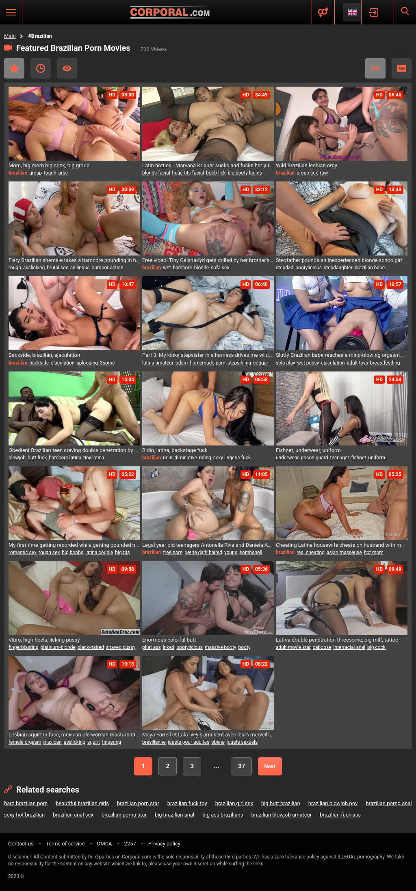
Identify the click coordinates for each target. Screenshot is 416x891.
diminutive (185, 457)
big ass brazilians (222, 815)
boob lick (215, 172)
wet (167, 267)
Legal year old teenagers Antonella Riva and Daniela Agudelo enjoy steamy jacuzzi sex (208, 545)
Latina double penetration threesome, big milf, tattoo (337, 640)
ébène (217, 742)
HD (401, 68)
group (35, 172)
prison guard (314, 457)
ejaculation (62, 362)
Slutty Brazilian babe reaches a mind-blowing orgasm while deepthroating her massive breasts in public (341, 355)
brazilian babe (370, 267)
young (230, 552)
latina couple (99, 552)
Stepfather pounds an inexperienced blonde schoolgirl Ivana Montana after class (341, 260)
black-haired (91, 647)
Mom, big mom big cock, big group (49, 165)
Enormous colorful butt (169, 640)
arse (63, 172)
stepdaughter (338, 267)
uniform (376, 457)
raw (324, 172)
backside (39, 362)
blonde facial (156, 172)
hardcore (182, 267)
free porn (172, 552)
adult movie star (293, 647)
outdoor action (108, 267)
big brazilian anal (174, 815)
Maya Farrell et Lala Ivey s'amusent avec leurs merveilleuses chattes (208, 735)
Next (269, 766)
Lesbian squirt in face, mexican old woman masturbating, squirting (74, 735)
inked (169, 647)
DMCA (104, 844)
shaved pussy (121, 647)
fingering (111, 742)
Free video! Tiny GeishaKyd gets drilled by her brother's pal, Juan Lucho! (208, 260)
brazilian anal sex (73, 815)
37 (241, 766)
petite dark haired (203, 552)
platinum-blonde (57, 647)
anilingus (79, 267)
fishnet (358, 457)
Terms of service (65, 844)
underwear (287, 457)
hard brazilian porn (26, 803)
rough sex (49, 552)
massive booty (220, 647)
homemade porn (207, 362)
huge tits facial (188, 172)
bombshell (250, 552)
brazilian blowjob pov (333, 803)
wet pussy (308, 362)
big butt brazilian (280, 803)
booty (244, 647)
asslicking (34, 267)
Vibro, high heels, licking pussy (44, 640)
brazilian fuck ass (340, 815)
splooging (87, 362)
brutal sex (57, 267)
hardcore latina (65, 457)
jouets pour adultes (188, 742)
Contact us (21, 844)
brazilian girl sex (234, 803)
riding (205, 457)
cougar (260, 362)
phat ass (151, 647)
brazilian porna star (124, 815)
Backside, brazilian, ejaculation (44, 355)
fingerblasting (23, 647)
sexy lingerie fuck (232, 457)
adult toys (357, 362)
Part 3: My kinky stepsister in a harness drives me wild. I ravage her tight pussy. (208, 355)
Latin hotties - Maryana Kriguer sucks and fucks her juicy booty (208, 165)
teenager (339, 457)
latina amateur (157, 362)
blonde (201, 267)
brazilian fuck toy (187, 803)
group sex (307, 172)
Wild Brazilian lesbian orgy (306, 165)
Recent (40, 68)
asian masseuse (344, 552)
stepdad (284, 267)
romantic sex (23, 552)
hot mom (374, 552)
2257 (130, 844)
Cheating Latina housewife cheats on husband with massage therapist (341, 545)
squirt (93, 742)
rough (15, 267)
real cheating (311, 552)
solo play (285, 362)
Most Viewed (67, 68)
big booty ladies (245, 172)
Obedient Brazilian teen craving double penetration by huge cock (74, 450)
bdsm (182, 362)
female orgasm (25, 742)
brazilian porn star (138, 803)
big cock (376, 647)
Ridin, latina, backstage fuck (175, 450)
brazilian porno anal (389, 803)
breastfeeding (385, 362)
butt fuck (37, 457)
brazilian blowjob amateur (281, 815)
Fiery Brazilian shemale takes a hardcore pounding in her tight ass (74, 260)
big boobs (72, 552)
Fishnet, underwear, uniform (308, 450)
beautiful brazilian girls (82, 803)
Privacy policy (164, 844)
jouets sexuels (242, 742)
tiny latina (93, 457)
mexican (52, 742)
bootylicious (308, 267)
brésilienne (154, 742)
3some (107, 362)
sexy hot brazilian (24, 815)
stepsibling (239, 362)
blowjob (17, 457)
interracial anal (349, 647)
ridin (167, 457)
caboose (322, 647)
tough (50, 172)
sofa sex (220, 267)
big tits (122, 552)
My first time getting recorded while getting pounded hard (74, 545)
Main (10, 36)
